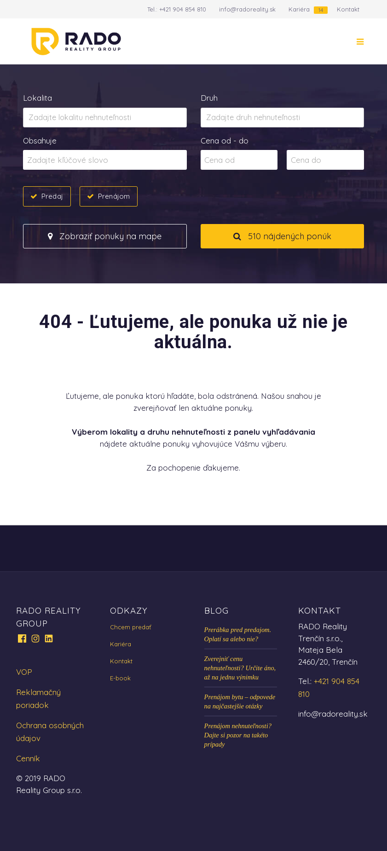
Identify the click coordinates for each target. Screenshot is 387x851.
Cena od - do (224, 140)
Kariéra (299, 9)
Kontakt (348, 9)
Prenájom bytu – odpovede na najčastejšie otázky (240, 701)
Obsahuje (40, 140)
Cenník (28, 758)
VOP (24, 672)
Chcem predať (130, 627)
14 (320, 9)
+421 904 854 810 (182, 9)
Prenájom (114, 196)
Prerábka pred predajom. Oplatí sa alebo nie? (237, 634)
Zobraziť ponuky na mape (105, 236)
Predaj (52, 196)
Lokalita (37, 98)
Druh (209, 98)
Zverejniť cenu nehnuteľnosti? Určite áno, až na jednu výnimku (240, 668)
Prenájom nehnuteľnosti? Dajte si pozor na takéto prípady (237, 735)
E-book (120, 678)
